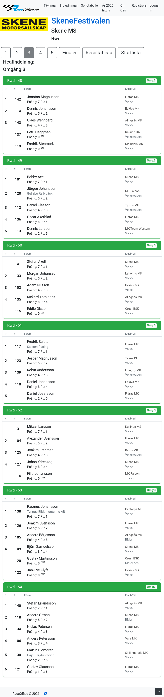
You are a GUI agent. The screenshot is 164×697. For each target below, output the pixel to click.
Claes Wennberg (40, 120)
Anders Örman (38, 615)
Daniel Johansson (41, 382)
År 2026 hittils (107, 8)
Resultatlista (99, 53)
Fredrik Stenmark (40, 144)
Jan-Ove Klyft (37, 570)
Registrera (139, 5)
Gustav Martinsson (42, 558)
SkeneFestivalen (80, 21)
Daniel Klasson (38, 205)
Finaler (69, 53)
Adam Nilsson (38, 285)
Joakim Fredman (40, 450)
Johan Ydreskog (39, 462)
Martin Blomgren (40, 650)
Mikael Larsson (39, 427)
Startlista (131, 53)
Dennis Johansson (41, 109)
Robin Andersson (40, 370)
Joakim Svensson (41, 523)
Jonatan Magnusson (43, 97)
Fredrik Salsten (38, 342)
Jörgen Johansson (41, 189)
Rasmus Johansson (42, 507)
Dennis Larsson (39, 229)
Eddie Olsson (37, 309)
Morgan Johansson (42, 273)
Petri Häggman (39, 132)
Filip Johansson (39, 474)
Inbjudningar (69, 5)
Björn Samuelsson (41, 547)
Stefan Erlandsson (41, 603)
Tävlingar (50, 5)
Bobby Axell (36, 177)
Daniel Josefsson (40, 394)
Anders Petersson (41, 638)
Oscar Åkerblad (39, 217)
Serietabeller (90, 5)
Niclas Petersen (39, 627)
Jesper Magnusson (42, 358)
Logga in (154, 8)
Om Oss (123, 8)
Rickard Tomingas (41, 297)
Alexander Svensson (43, 438)
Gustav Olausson (40, 667)
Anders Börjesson (41, 535)
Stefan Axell (36, 262)
